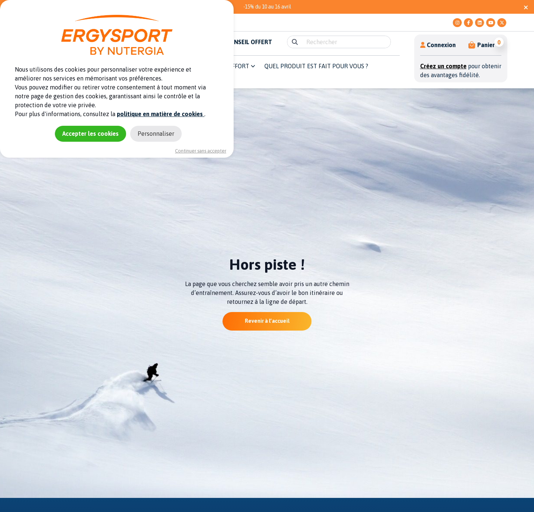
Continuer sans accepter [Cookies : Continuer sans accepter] (200, 151)
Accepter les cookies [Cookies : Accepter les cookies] (90, 133)
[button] (482, 44)
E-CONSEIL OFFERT (246, 42)
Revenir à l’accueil (267, 321)
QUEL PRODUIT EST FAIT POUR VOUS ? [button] (316, 66)
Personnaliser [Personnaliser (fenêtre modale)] (156, 133)
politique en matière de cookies (160, 114)
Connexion (438, 45)
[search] (346, 42)
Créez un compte (443, 66)
